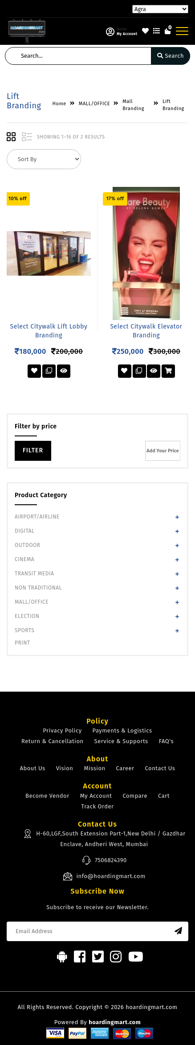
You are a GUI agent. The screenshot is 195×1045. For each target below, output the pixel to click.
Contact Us (160, 768)
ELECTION (27, 616)
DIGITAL (24, 531)
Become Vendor (47, 795)
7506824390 (104, 860)
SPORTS (24, 630)
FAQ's (166, 741)
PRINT (22, 643)
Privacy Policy (62, 730)
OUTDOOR (28, 545)
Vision (64, 768)
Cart (164, 795)
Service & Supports (121, 741)
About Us (32, 768)
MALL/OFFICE (32, 602)
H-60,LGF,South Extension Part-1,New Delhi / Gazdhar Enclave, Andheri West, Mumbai (104, 838)
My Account (96, 795)
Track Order (97, 806)
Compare (134, 795)
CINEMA (24, 559)
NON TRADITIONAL (38, 588)
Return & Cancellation (52, 741)
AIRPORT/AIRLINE (37, 517)
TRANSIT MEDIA (34, 573)
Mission (94, 768)
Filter (33, 450)
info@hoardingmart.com (104, 876)
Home (59, 104)
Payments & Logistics (122, 730)
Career (125, 768)
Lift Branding (173, 105)
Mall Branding (133, 105)
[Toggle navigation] (182, 31)
